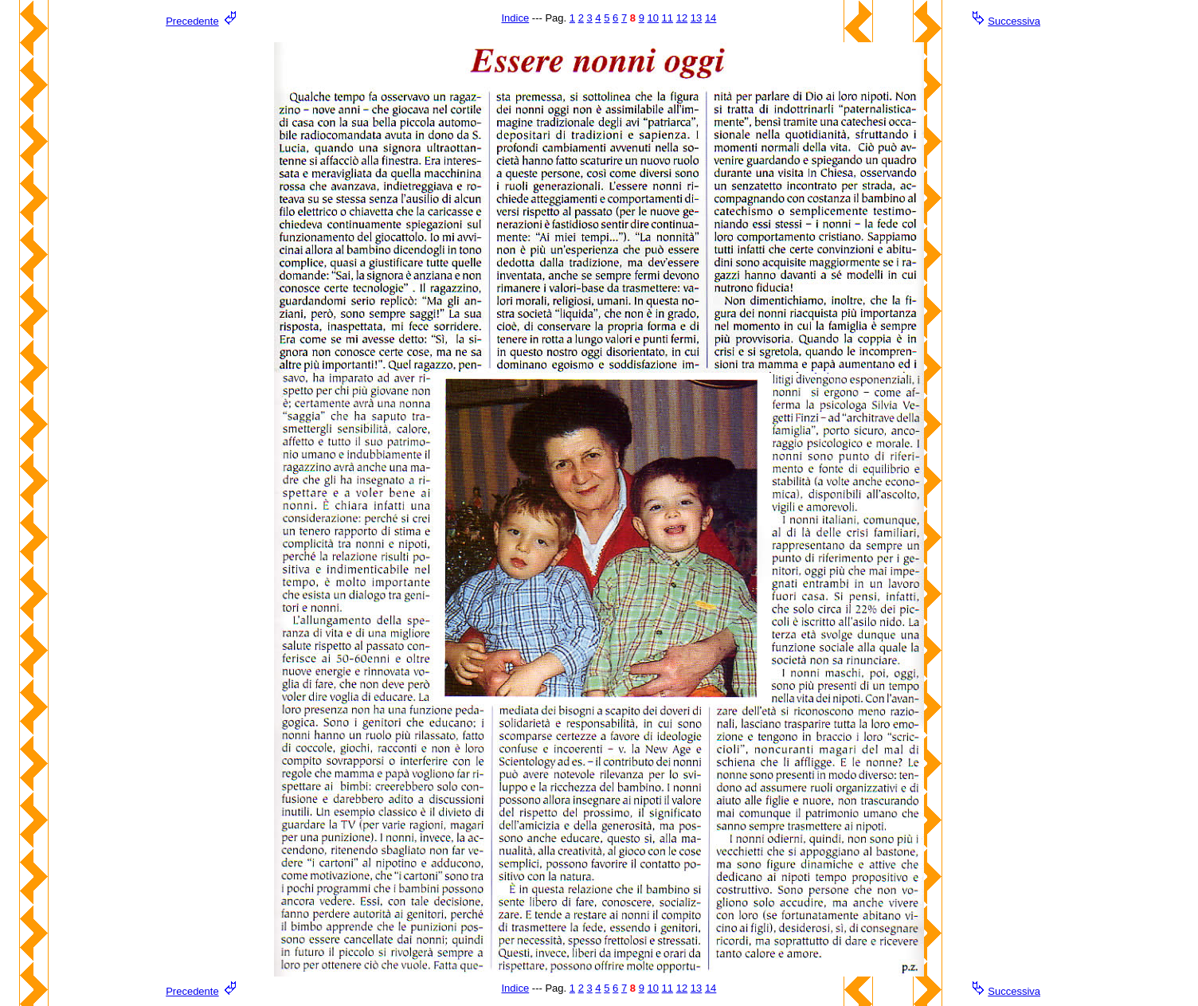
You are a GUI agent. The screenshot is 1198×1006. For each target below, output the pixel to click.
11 (667, 18)
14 (710, 18)
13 (696, 18)
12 (681, 18)
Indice (515, 18)
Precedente (192, 21)
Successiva (1014, 21)
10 (653, 18)
